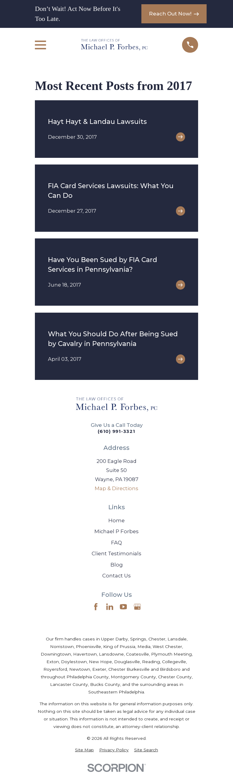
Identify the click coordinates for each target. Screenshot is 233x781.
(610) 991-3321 (116, 431)
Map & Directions (116, 488)
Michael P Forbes (116, 531)
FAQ (116, 543)
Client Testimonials (116, 553)
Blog (116, 565)
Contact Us (116, 576)
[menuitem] (84, 750)
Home (116, 520)
